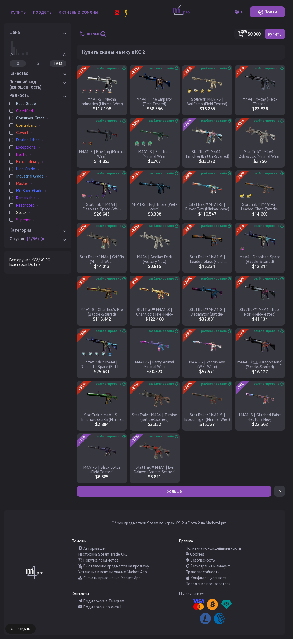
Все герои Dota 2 (24, 264)
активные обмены (78, 12)
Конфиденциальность (207, 578)
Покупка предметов (98, 560)
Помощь (79, 541)
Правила (186, 541)
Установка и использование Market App (112, 572)
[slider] (11, 54)
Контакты (80, 594)
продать (42, 12)
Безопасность (200, 560)
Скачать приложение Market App (109, 578)
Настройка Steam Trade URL (102, 554)
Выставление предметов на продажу (113, 566)
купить (18, 12)
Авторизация (92, 548)
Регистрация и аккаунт (208, 566)
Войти (267, 12)
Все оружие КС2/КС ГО (29, 260)
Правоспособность (202, 572)
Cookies (195, 554)
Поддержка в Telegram (101, 601)
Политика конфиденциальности (213, 548)
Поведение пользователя (208, 584)
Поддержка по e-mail (99, 607)
